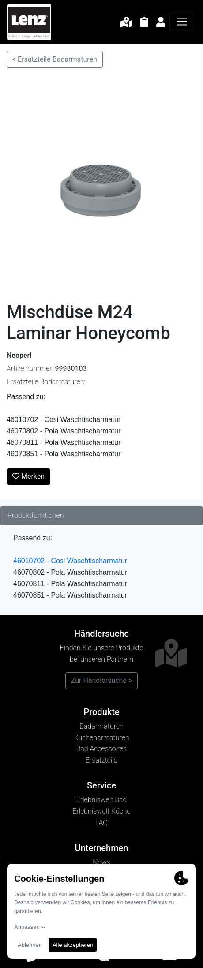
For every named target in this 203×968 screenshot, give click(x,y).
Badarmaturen (101, 726)
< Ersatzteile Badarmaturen (54, 59)
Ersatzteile (101, 760)
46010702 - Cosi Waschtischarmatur (70, 561)
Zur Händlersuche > (101, 680)
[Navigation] (181, 21)
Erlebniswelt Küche (101, 811)
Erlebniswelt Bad (101, 800)
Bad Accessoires (101, 748)
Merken (28, 476)
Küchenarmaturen (101, 737)
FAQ (101, 822)
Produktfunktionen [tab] (36, 515)
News (101, 862)
